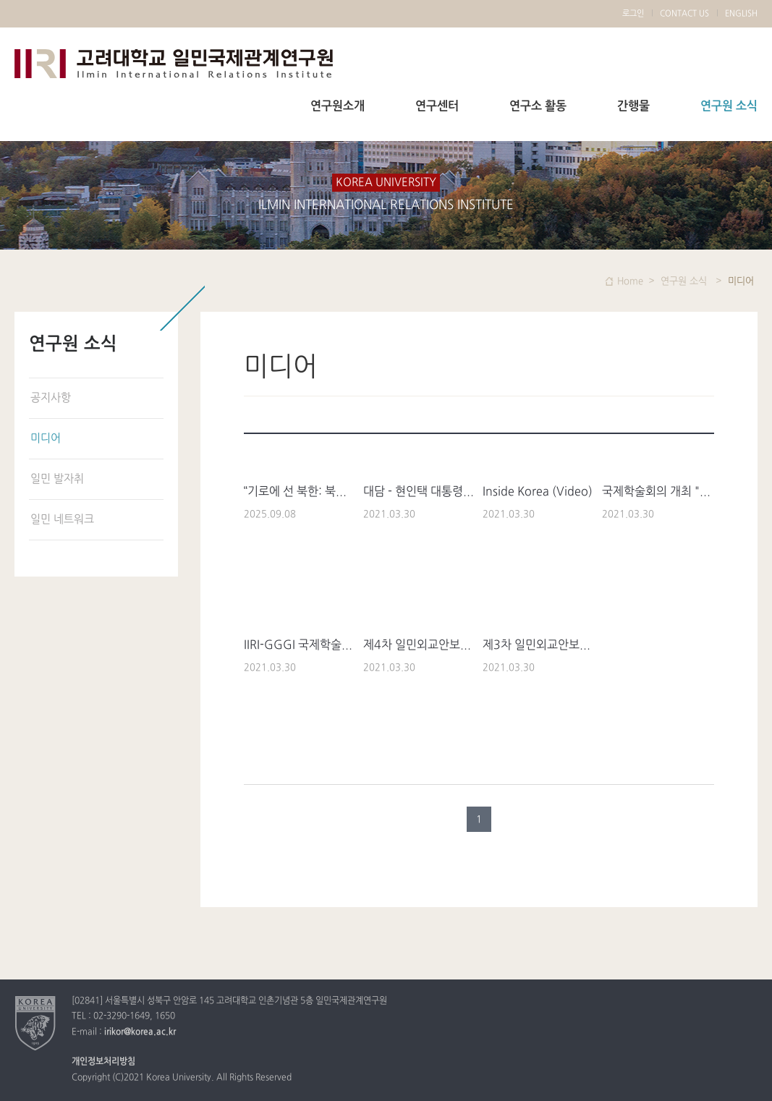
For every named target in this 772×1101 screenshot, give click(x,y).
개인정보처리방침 (103, 1062)
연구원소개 (337, 106)
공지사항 (50, 398)
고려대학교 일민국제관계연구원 (173, 63)
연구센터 (437, 106)
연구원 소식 (729, 106)
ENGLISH (741, 13)
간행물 (633, 106)
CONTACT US (684, 13)
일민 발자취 (57, 479)
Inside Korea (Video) (538, 491)
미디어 (45, 439)
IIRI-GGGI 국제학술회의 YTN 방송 (329, 645)
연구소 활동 (538, 106)
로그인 (633, 13)
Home (630, 281)
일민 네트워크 (62, 520)
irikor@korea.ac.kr (140, 1032)
